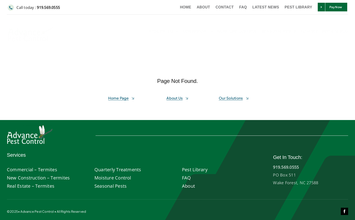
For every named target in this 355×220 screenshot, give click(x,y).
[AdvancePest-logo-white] (30, 126)
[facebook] (344, 211)
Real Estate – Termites (30, 186)
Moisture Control (112, 178)
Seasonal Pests (110, 186)
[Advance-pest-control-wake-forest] (30, 22)
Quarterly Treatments (117, 169)
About (188, 186)
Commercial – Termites (32, 169)
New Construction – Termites (38, 178)
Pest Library (195, 169)
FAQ (186, 178)
